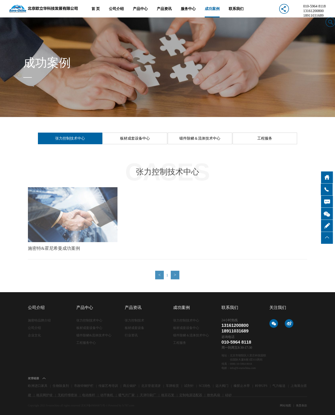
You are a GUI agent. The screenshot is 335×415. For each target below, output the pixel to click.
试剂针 (189, 386)
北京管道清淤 (151, 386)
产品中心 (140, 12)
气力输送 (278, 386)
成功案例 (212, 12)
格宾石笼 (167, 395)
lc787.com (128, 405)
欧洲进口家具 (37, 386)
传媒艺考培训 (108, 386)
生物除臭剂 (61, 386)
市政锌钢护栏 (84, 386)
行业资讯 (131, 335)
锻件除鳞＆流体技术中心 (199, 138)
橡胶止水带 (242, 386)
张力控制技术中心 (70, 138)
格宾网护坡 (44, 395)
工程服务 (264, 138)
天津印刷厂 (148, 395)
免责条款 (301, 405)
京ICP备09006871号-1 (94, 405)
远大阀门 (221, 386)
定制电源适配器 (190, 395)
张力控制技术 (134, 320)
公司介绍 (116, 12)
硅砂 (228, 395)
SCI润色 (205, 386)
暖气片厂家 (126, 395)
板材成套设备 (134, 328)
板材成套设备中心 (135, 138)
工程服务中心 (86, 343)
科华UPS (261, 386)
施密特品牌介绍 (39, 320)
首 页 (95, 12)
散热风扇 (213, 395)
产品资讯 (164, 12)
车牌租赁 (172, 386)
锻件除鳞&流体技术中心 (93, 335)
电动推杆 (88, 395)
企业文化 (34, 335)
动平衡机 (106, 395)
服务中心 (188, 12)
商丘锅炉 (129, 386)
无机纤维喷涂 (67, 395)
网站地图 (286, 405)
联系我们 (236, 12)
